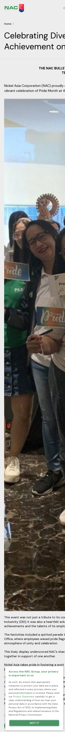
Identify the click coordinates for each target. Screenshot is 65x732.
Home (7, 24)
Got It (34, 723)
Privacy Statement (23, 696)
